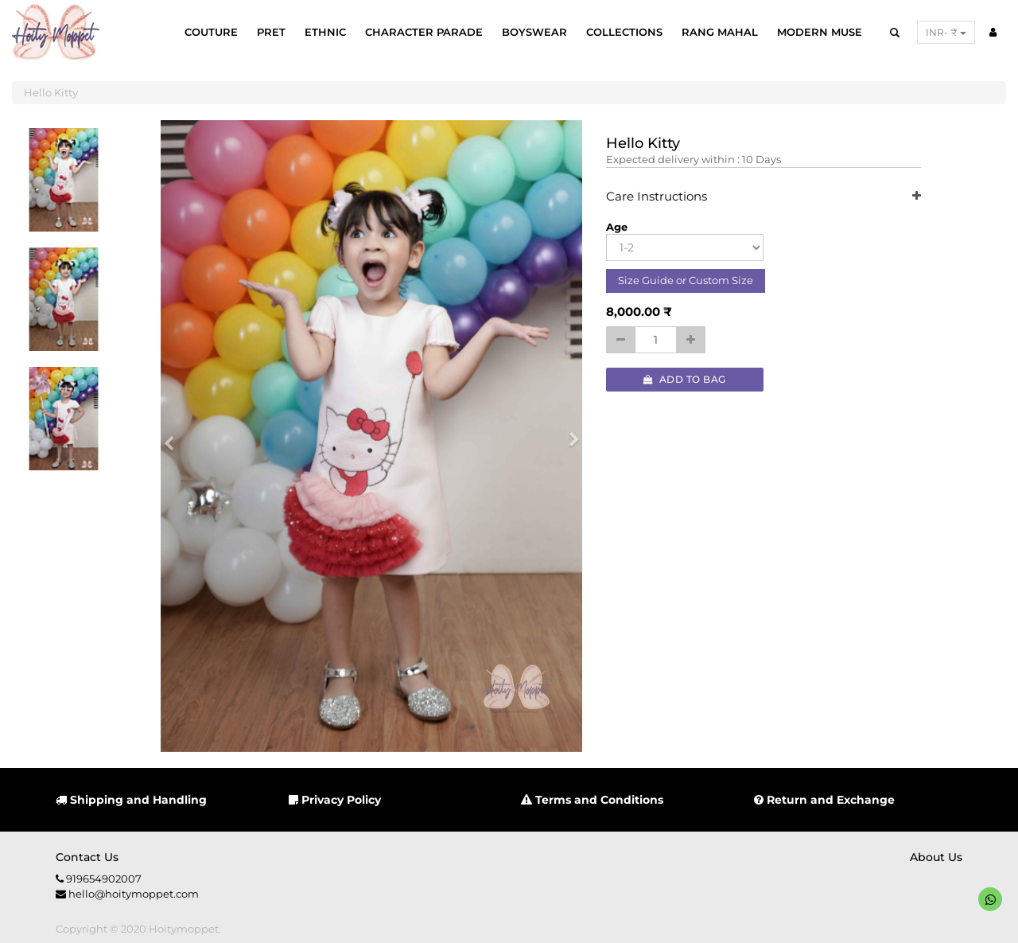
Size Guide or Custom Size (685, 280)
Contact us (87, 857)
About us (936, 857)
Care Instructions (764, 197)
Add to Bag (684, 379)
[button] (174, 436)
